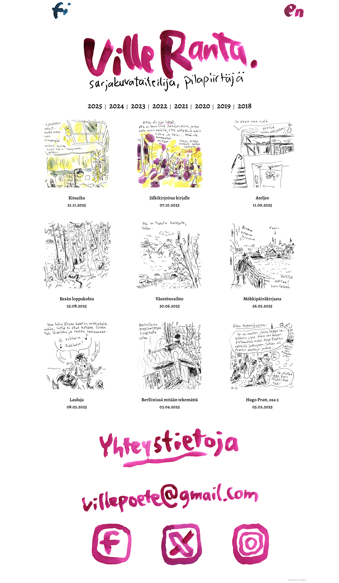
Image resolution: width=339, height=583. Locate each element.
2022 (159, 105)
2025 (95, 105)
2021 (181, 105)
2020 (202, 105)
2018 (245, 105)
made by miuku (297, 580)
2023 (138, 105)
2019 (224, 105)
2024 (116, 105)
